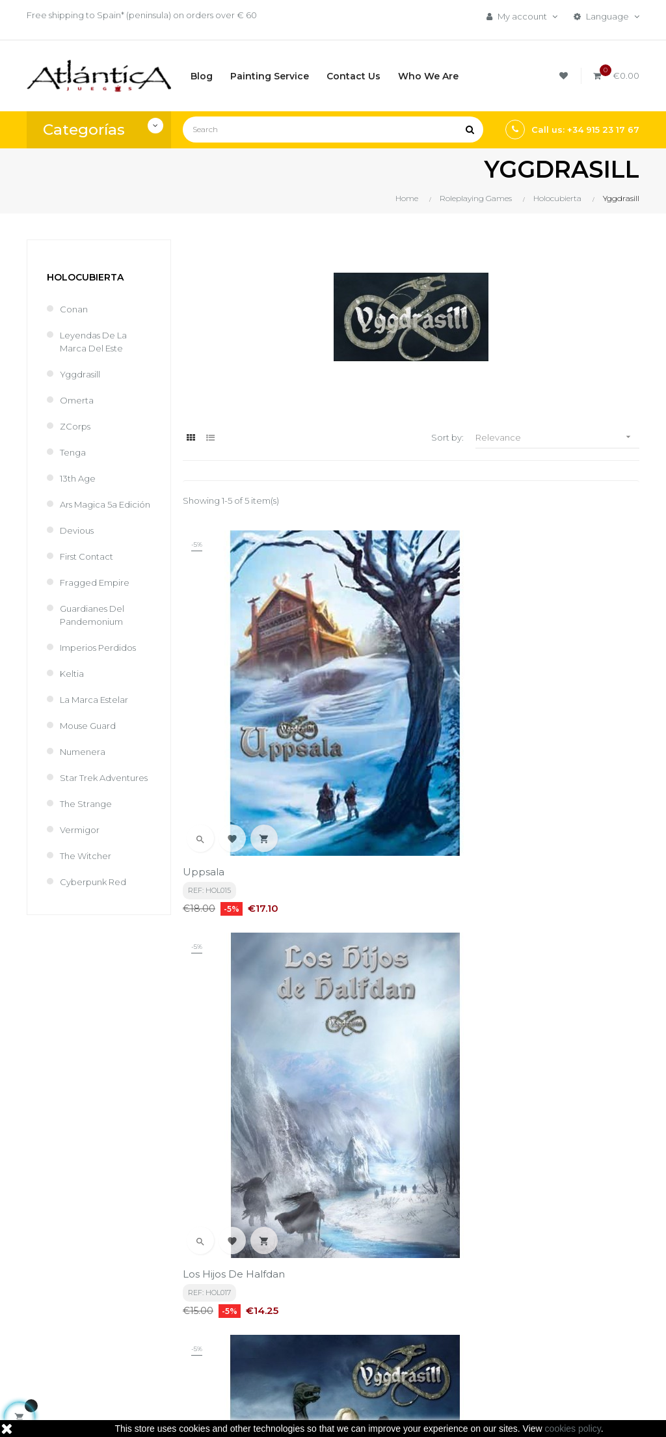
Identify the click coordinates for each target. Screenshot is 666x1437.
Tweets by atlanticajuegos (549, 1267)
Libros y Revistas (424, 1329)
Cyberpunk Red (93, 882)
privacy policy (290, 1150)
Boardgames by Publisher (425, 1278)
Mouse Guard (88, 725)
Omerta (77, 400)
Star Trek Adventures (104, 778)
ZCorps (75, 426)
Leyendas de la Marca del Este (93, 341)
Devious (77, 530)
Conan (74, 309)
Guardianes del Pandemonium (92, 615)
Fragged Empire (94, 582)
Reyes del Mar (375, 912)
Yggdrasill (80, 374)
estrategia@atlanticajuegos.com (96, 1342)
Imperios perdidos (98, 647)
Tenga (73, 452)
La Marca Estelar (94, 699)
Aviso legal (309, 1307)
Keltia (72, 673)
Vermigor (80, 830)
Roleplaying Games (431, 1307)
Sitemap (409, 1351)
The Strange (86, 804)
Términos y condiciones (312, 1278)
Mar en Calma (217, 912)
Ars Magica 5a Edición (105, 504)
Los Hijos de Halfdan (390, 691)
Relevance (557, 437)
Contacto (307, 1351)
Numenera (82, 751)
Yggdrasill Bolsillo (536, 691)
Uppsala (203, 691)
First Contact (86, 556)
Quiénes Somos (320, 1329)
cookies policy (573, 1428)
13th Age (78, 478)
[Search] (333, 129)
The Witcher (85, 856)
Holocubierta (85, 277)
